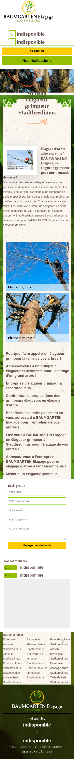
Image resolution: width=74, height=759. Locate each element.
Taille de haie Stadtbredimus (59, 680)
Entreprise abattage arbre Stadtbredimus (59, 668)
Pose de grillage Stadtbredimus (60, 642)
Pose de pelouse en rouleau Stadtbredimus (37, 672)
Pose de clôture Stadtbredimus (12, 666)
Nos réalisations (37, 61)
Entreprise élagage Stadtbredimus (12, 644)
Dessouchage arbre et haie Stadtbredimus (12, 677)
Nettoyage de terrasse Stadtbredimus (35, 658)
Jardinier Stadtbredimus (12, 656)
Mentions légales (37, 751)
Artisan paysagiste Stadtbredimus (59, 654)
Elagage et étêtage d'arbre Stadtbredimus (36, 644)
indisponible (31, 34)
